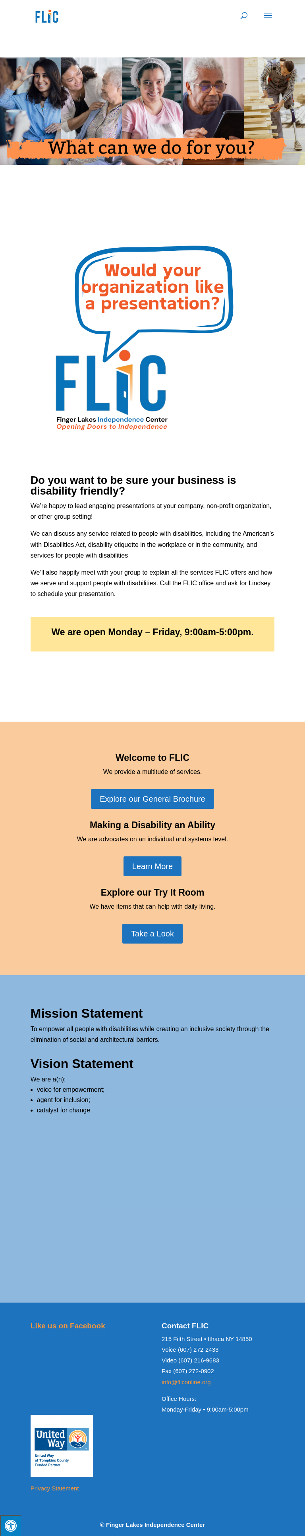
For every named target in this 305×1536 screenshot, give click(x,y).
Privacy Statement (55, 1488)
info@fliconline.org (186, 1382)
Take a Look (152, 933)
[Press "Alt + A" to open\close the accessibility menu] (10, 1525)
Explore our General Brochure (152, 799)
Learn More (152, 866)
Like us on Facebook (68, 1326)
